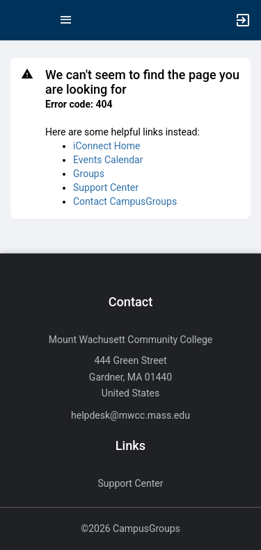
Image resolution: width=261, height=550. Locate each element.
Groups (88, 173)
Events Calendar (108, 159)
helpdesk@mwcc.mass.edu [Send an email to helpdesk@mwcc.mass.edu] (130, 415)
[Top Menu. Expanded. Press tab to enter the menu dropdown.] (66, 20)
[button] (17, 20)
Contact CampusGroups (125, 201)
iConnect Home (106, 145)
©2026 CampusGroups (130, 528)
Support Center (106, 187)
